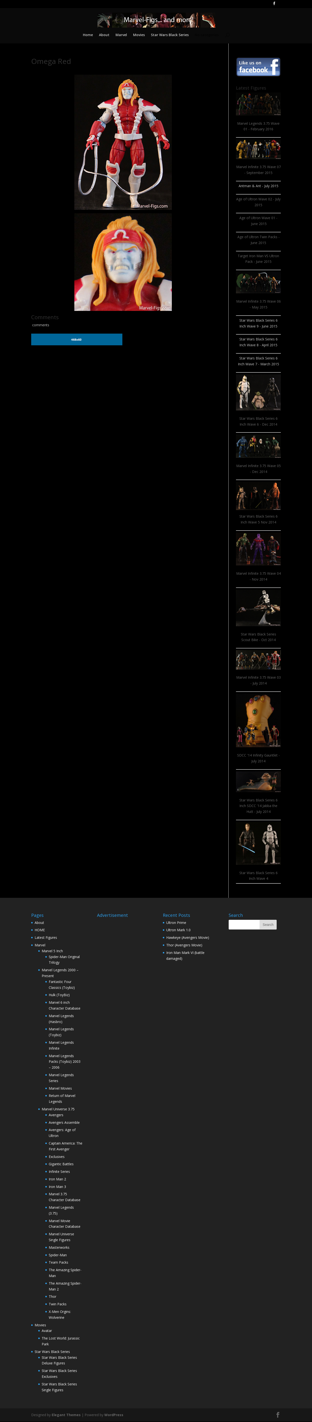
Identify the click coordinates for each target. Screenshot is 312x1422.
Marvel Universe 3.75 (58, 1109)
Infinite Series (59, 1172)
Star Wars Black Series (170, 36)
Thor (52, 1297)
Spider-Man (58, 1255)
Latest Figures (46, 938)
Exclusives (57, 1157)
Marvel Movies (60, 1088)
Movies (139, 36)
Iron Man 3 (57, 1187)
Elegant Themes (66, 1415)
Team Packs (58, 1262)
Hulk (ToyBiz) (59, 995)
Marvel (121, 36)
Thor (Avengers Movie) (184, 945)
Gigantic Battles (61, 1164)
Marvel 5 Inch (52, 951)
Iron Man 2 (57, 1179)
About (103, 36)
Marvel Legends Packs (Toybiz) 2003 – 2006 (64, 1062)
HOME (40, 930)
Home (87, 36)
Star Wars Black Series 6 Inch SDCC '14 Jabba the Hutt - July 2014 (258, 806)
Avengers (56, 1115)
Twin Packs (58, 1304)
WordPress (113, 1415)
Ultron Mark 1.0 (178, 930)
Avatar (47, 1331)
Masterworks (59, 1248)
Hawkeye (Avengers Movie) (187, 938)
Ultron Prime (176, 923)
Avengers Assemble (64, 1123)
